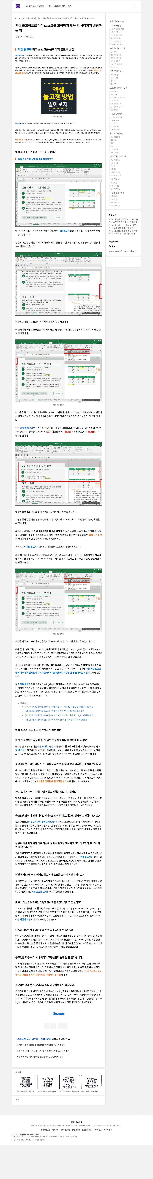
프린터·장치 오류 (116, 35)
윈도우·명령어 (115, 32)
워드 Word (114, 100)
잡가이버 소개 (45, 1163)
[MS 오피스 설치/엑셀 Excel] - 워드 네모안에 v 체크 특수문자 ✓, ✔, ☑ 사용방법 (59, 715)
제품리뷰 (114, 74)
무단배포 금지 (65, 1163)
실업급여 (113, 169)
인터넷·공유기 (116, 41)
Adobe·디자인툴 (116, 117)
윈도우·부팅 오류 (117, 29)
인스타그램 (124, 262)
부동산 (113, 166)
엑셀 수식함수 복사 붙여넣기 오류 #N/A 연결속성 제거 (39, 1090)
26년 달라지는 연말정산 (34, 6)
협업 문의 (55, 1163)
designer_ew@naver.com (29, 1168)
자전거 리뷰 (114, 196)
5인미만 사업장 (115, 172)
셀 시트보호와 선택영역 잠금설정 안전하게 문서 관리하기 (40, 1078)
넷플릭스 (113, 67)
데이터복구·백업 (116, 38)
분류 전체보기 (116, 21)
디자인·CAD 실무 (116, 113)
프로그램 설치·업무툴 (27, 1072)
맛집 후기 (115, 185)
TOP (141, 1155)
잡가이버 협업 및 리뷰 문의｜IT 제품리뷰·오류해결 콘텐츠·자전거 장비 (123, 220)
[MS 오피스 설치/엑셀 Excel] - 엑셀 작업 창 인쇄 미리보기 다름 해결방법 (56, 719)
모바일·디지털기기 (117, 48)
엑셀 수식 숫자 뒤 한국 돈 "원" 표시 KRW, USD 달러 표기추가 (42, 1084)
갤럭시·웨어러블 (116, 58)
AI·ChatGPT (115, 149)
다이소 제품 (114, 78)
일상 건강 (114, 179)
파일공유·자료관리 (117, 44)
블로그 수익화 (116, 133)
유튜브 (113, 143)
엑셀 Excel (46, 1072)
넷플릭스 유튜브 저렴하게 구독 (59, 6)
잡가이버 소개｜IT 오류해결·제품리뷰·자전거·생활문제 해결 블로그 (123, 226)
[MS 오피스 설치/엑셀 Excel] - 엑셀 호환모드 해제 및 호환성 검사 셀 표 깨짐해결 (59, 706)
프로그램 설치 (86, 1163)
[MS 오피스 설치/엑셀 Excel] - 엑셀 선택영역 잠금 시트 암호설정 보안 (54, 710)
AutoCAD (114, 123)
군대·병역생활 (115, 189)
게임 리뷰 (114, 84)
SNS (112, 146)
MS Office (114, 91)
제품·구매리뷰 (116, 71)
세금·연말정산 (115, 160)
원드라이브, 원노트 (117, 107)
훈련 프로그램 (115, 202)
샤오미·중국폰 (115, 61)
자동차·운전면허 (116, 175)
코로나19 (114, 182)
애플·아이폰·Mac (116, 55)
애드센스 (113, 140)
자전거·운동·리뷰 (116, 192)
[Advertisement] (58, 1025)
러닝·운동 (114, 199)
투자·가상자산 (115, 152)
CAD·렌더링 (115, 126)
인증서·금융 (115, 163)
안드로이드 (114, 52)
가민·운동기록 (115, 205)
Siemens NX (115, 120)
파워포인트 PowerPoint (119, 97)
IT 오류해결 (115, 25)
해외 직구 (114, 81)
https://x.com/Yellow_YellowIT (122, 250)
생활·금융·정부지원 (117, 156)
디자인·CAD (97, 1163)
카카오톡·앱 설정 (116, 64)
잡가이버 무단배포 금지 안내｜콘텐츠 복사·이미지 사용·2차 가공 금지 (123, 232)
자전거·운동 (108, 1163)
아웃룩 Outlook (116, 103)
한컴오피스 (114, 110)
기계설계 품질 (115, 129)
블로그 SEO (115, 137)
